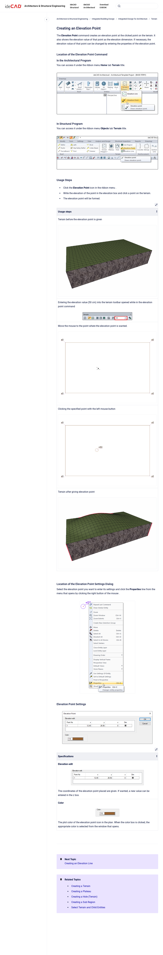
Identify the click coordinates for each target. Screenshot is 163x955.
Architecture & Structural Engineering (44, 6)
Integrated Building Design (103, 19)
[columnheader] (107, 212)
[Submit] (119, 6)
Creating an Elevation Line (79, 863)
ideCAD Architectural (89, 6)
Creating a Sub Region (83, 902)
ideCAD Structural (74, 6)
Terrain (154, 19)
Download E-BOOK (104, 6)
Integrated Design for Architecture (132, 19)
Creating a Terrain (80, 886)
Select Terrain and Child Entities (88, 907)
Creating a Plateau (81, 891)
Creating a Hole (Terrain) (84, 896)
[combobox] (137, 6)
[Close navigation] (46, 19)
